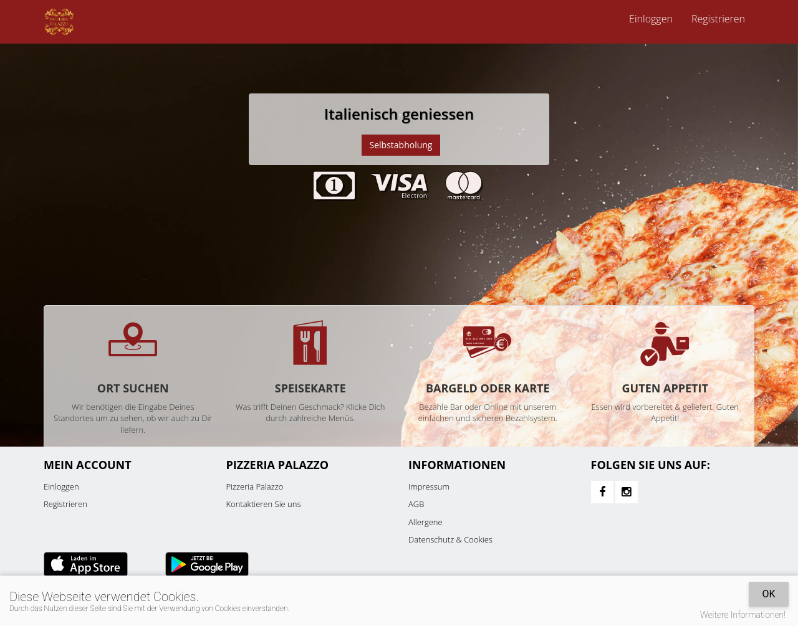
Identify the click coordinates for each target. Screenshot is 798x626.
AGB (416, 504)
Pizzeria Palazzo (255, 486)
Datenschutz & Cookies (450, 539)
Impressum (428, 486)
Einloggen (651, 19)
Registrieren (718, 19)
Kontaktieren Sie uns (263, 504)
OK (768, 594)
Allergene (425, 522)
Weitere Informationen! (743, 615)
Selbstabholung (401, 145)
